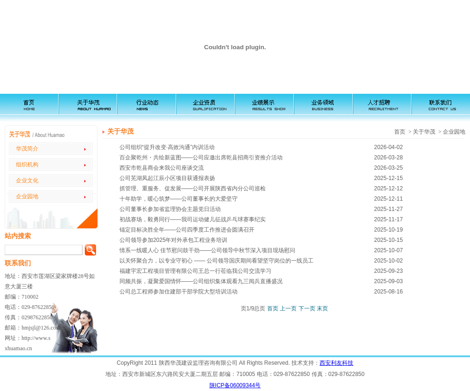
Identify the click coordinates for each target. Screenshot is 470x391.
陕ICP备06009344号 (235, 385)
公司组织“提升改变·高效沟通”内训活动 (167, 147)
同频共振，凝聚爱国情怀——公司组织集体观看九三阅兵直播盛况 (201, 281)
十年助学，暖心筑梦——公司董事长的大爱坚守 (178, 199)
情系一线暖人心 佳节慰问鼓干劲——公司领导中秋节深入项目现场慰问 (207, 250)
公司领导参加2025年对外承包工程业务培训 (173, 240)
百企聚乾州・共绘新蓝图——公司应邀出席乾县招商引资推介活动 (201, 157)
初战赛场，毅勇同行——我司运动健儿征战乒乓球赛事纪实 (192, 219)
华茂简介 (27, 148)
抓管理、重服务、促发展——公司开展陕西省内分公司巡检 (192, 188)
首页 (272, 308)
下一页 (306, 308)
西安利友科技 (336, 363)
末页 (322, 308)
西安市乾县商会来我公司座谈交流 (161, 168)
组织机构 (27, 164)
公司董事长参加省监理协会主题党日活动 (170, 209)
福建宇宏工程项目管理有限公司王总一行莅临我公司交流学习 (195, 271)
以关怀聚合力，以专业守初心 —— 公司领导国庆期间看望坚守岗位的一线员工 (216, 260)
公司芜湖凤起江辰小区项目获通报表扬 (167, 178)
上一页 (288, 308)
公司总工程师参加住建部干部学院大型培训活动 (178, 291)
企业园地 (27, 196)
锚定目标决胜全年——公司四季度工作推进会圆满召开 (186, 229)
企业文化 (27, 180)
